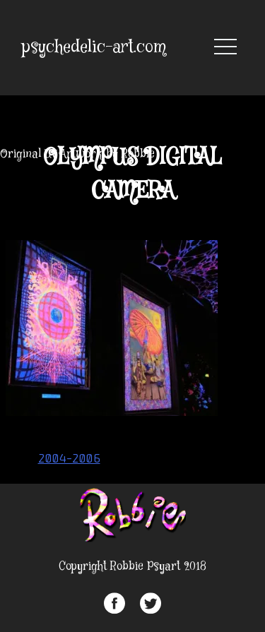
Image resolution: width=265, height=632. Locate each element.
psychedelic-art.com (94, 47)
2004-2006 (69, 458)
